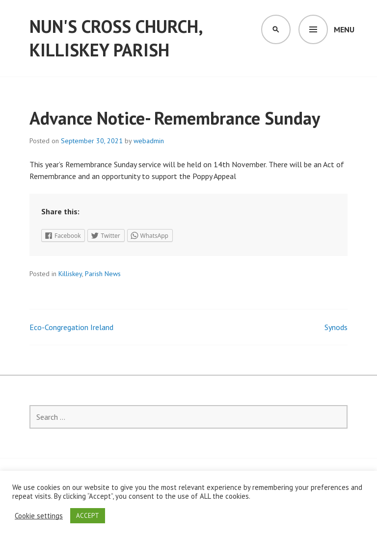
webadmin (149, 140)
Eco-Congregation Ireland (71, 327)
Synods (336, 327)
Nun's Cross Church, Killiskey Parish (115, 38)
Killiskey (70, 273)
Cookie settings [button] (39, 516)
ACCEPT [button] (87, 516)
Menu (344, 29)
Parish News (103, 273)
